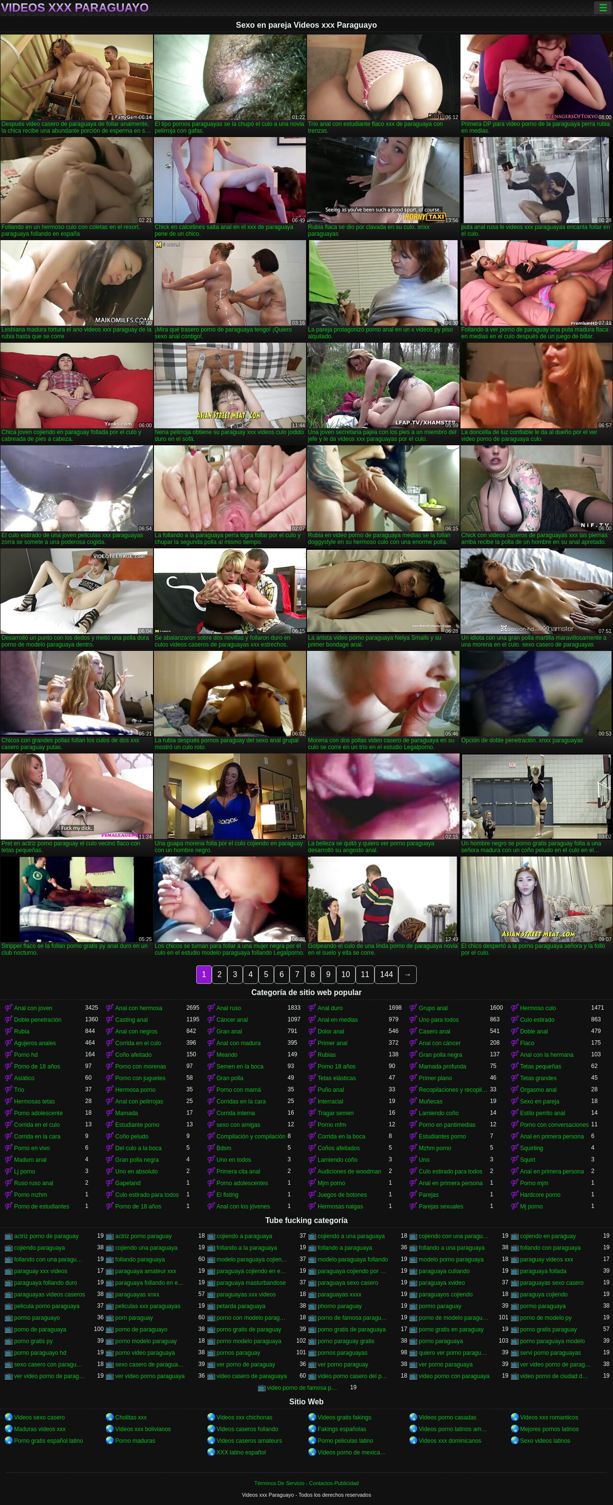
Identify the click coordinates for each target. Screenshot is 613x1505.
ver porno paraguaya (446, 1364)
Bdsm (224, 1148)
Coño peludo (131, 1136)
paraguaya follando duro (45, 1282)
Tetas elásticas (337, 1078)
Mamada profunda (442, 1066)
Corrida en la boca (341, 1136)
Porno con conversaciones (554, 1124)
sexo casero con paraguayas (49, 1364)
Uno (424, 1159)
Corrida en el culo (138, 1043)
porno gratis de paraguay (249, 1329)
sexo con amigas (238, 1124)
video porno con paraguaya (454, 1376)
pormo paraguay (440, 1306)
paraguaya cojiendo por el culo (353, 1271)
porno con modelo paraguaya (252, 1317)
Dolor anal (331, 1031)
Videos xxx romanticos (549, 1417)
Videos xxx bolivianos (143, 1429)
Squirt (527, 1159)
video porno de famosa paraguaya (302, 1387)
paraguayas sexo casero (552, 1282)
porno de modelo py (546, 1317)
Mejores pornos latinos (549, 1429)
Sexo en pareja (540, 1101)
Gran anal (229, 1031)
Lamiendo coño (439, 1113)
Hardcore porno (540, 1194)
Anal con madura (239, 1043)
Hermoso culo (538, 1008)
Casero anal (434, 1031)
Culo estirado (537, 1019)
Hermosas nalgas (340, 1206)
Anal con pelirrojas (139, 1101)
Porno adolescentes (242, 1183)
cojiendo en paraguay (548, 1236)
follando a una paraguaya (451, 1247)
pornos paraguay (238, 1352)
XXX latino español (241, 1452)
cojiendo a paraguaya (244, 1236)
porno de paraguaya (40, 1329)
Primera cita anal (238, 1171)
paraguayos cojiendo (446, 1294)
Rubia (21, 1031)
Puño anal (331, 1089)
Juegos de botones (342, 1194)
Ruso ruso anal (33, 1183)
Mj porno (531, 1206)
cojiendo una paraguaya (146, 1247)
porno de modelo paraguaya (454, 1317)
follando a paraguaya (345, 1247)
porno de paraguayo (141, 1329)
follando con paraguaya (550, 1247)
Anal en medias (338, 1019)
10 (345, 974)
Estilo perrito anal (542, 1113)
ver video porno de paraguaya (49, 1376)
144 (386, 974)
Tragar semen (336, 1113)
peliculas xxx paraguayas (147, 1306)
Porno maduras (135, 1440)
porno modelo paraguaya (249, 1341)
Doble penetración (37, 1019)
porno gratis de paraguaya (352, 1329)
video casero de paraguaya (252, 1376)
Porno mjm (534, 1183)
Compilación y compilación (251, 1136)
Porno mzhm (30, 1194)
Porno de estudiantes (41, 1206)
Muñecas (431, 1101)
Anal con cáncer (439, 1043)
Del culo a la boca (138, 1148)
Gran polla (230, 1078)
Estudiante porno (137, 1124)
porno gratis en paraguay (451, 1329)
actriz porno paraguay (143, 1236)
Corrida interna (236, 1113)
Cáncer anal (232, 1019)
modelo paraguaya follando (353, 1259)
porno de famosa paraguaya (353, 1317)
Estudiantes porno (442, 1136)
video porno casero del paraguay (353, 1376)
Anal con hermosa (138, 1008)
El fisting (227, 1194)
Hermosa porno (135, 1089)
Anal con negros (136, 1031)
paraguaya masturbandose (251, 1282)
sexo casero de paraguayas (150, 1364)
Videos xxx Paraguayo (75, 7)
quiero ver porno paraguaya (454, 1352)
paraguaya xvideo (442, 1282)
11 (365, 974)
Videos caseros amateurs (249, 1440)
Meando (227, 1054)
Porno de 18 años (37, 1066)
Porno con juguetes (140, 1078)
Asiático (24, 1078)
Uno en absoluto (136, 1171)
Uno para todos (439, 1019)
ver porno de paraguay (246, 1364)
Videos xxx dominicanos (450, 1440)
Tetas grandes (538, 1078)
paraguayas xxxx (339, 1294)
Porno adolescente (38, 1113)
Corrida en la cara (37, 1136)
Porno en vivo (32, 1148)
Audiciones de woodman (349, 1171)
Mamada (126, 1113)
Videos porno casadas (448, 1417)
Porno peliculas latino (345, 1440)
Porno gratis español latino (48, 1440)
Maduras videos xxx (40, 1429)
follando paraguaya (140, 1259)
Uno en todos (234, 1159)
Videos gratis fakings (345, 1417)
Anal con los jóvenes (243, 1206)
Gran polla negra (440, 1054)
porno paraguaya (441, 1341)
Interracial (330, 1101)
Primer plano (435, 1078)
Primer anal (332, 1043)
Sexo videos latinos (545, 1440)
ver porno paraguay (343, 1364)
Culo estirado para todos (450, 1171)
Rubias (327, 1054)
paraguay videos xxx (546, 1259)
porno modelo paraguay (146, 1341)
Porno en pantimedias (447, 1124)
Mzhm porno (435, 1148)
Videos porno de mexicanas (353, 1452)
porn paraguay (134, 1317)
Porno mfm (332, 1124)
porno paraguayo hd (40, 1352)
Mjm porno (331, 1183)
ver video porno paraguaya (150, 1376)
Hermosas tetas (34, 1101)
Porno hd (26, 1054)
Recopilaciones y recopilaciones (454, 1089)
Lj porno (24, 1171)
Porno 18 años (337, 1066)
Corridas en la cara (241, 1101)
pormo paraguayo (37, 1317)
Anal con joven (33, 1008)
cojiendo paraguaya (39, 1247)
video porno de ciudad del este (555, 1376)
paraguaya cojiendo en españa (252, 1271)
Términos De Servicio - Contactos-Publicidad (307, 1483)
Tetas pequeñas (541, 1066)
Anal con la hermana (547, 1054)
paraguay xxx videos (40, 1271)
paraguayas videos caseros (49, 1294)
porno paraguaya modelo (552, 1341)
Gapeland (127, 1183)
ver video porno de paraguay (555, 1364)
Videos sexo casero (39, 1417)
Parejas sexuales (441, 1206)
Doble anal (534, 1031)
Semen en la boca (240, 1066)
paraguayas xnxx (137, 1294)
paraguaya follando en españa (150, 1282)
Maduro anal (30, 1159)
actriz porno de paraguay (46, 1236)
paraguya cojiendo (544, 1294)
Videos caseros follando (247, 1429)
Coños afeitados (339, 1148)
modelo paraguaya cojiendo (252, 1259)
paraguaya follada (543, 1271)
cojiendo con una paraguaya (454, 1236)
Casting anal (131, 1019)
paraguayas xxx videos (246, 1294)
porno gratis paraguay (548, 1329)
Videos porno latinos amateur (454, 1429)
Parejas (429, 1194)
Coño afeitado (133, 1054)
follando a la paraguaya (247, 1247)
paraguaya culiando (444, 1271)
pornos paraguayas (343, 1352)
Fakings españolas (342, 1429)
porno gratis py (33, 1341)
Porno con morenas (140, 1066)
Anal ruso (229, 1008)
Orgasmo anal (538, 1089)
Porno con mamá (239, 1089)
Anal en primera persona (552, 1136)
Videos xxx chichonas (244, 1417)
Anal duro (330, 1008)
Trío (19, 1089)
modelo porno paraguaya (451, 1259)
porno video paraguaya (145, 1352)
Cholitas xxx (131, 1417)
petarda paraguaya (241, 1306)
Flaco (527, 1043)
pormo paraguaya (543, 1306)
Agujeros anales (35, 1043)
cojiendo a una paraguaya (351, 1236)
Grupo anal (433, 1008)
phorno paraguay (340, 1306)
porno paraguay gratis (346, 1341)
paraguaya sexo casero (348, 1282)
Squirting (531, 1148)
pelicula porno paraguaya (47, 1306)
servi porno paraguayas (550, 1352)
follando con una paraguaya (49, 1259)
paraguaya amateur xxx (145, 1271)
